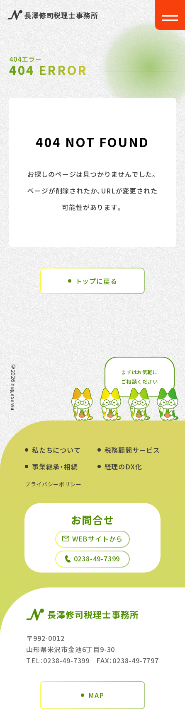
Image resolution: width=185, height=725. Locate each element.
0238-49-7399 (92, 558)
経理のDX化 (123, 466)
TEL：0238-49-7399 (58, 660)
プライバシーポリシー (53, 484)
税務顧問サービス (132, 450)
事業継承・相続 (55, 466)
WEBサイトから (92, 539)
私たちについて (56, 450)
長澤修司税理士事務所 (52, 15)
